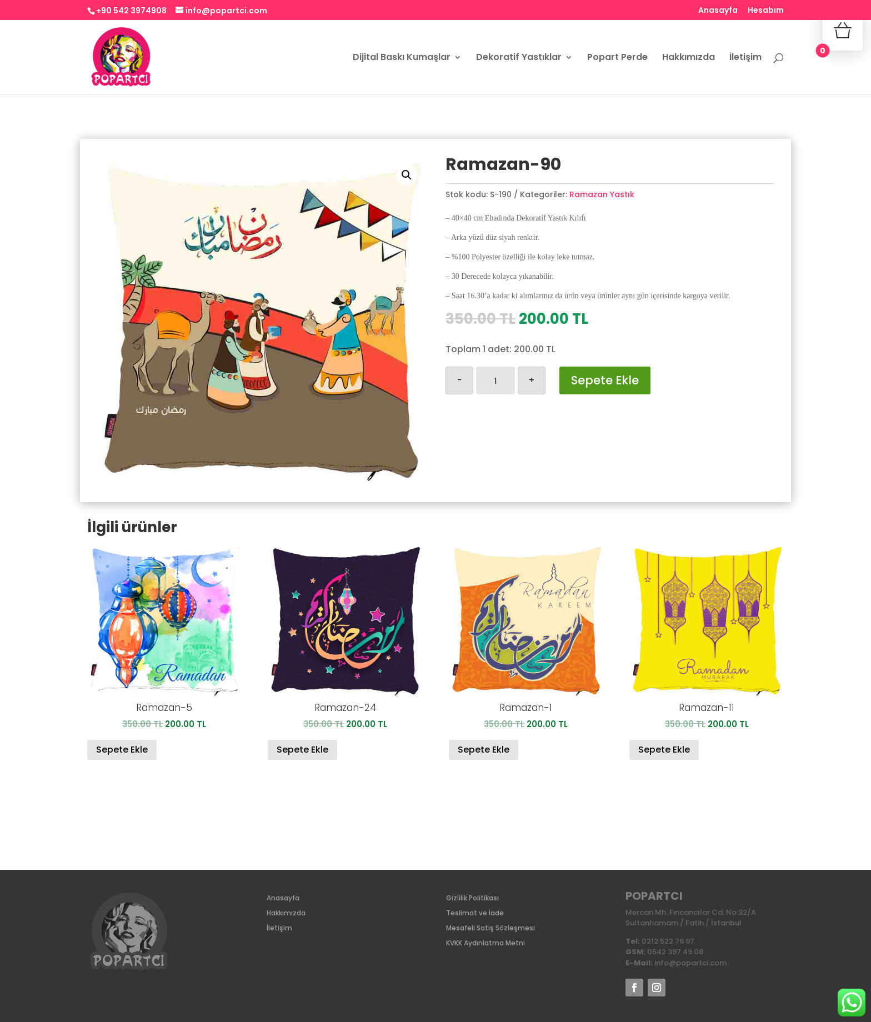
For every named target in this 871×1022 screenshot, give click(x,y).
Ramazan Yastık (601, 194)
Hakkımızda (688, 58)
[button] (407, 175)
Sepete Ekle (605, 380)
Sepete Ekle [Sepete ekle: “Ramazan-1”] (483, 749)
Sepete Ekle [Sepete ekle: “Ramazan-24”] (302, 749)
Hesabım (766, 11)
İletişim (745, 58)
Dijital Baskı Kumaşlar (401, 58)
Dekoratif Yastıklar (519, 58)
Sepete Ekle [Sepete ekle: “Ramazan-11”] (664, 749)
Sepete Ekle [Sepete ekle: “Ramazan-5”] (122, 749)
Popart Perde (617, 58)
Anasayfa (718, 11)
